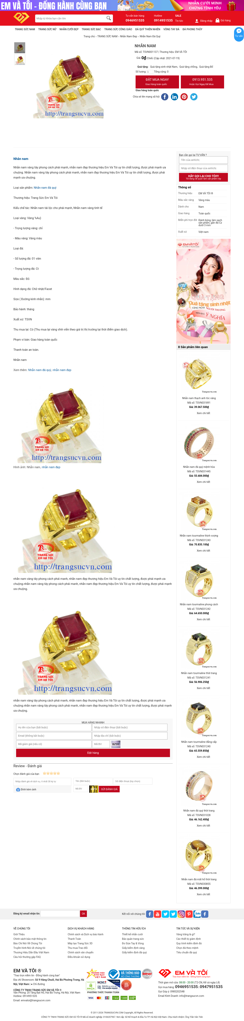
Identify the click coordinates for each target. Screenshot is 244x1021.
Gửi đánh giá (109, 789)
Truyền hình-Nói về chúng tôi (29, 947)
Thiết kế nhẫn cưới (132, 934)
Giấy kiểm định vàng (133, 947)
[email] (60, 913)
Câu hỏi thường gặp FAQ (27, 957)
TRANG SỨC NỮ (47, 29)
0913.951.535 (202, 82)
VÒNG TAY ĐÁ (171, 29)
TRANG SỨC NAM (25, 29)
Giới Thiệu (19, 934)
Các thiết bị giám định (188, 938)
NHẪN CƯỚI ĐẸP (69, 29)
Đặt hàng (93, 753)
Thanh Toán (74, 938)
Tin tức (179, 20)
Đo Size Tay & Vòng (133, 943)
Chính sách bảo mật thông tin (30, 938)
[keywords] (67, 18)
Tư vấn (239, 36)
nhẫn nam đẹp (62, 370)
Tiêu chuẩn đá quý (186, 952)
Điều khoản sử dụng (79, 957)
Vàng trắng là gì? (185, 934)
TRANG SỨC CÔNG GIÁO (118, 29)
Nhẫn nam (20, 159)
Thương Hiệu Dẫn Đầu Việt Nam (31, 952)
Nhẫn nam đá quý (45, 187)
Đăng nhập (204, 20)
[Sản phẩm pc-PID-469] (203, 291)
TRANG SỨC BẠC (91, 29)
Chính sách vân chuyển (81, 952)
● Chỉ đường (38, 984)
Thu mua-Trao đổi (78, 947)
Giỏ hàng (223, 20)
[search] (109, 18)
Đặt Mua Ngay (157, 82)
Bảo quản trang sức (133, 938)
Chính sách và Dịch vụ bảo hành (85, 934)
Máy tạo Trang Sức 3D (80, 943)
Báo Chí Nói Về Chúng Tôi (27, 943)
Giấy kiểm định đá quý (134, 952)
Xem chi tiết (203, 413)
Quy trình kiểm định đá (189, 943)
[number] (150, 72)
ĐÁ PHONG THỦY (192, 29)
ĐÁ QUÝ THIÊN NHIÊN (147, 29)
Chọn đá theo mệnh (187, 947)
